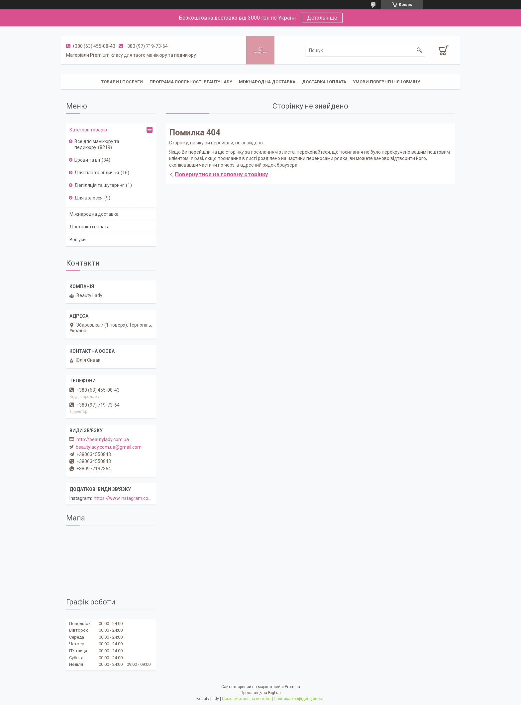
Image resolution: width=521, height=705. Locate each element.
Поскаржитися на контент (246, 698)
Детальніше (322, 18)
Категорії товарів (88, 129)
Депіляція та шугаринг (99, 185)
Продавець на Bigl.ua (261, 692)
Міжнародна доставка (267, 81)
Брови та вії (87, 160)
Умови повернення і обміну (386, 81)
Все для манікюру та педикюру (96, 144)
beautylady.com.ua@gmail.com (109, 447)
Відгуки (77, 239)
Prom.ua (292, 686)
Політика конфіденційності (299, 698)
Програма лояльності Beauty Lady (191, 81)
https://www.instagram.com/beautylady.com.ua (144, 498)
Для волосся (88, 197)
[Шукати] (419, 50)
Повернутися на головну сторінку (221, 174)
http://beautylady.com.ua (102, 439)
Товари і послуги (122, 81)
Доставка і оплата (324, 81)
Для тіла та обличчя (96, 172)
